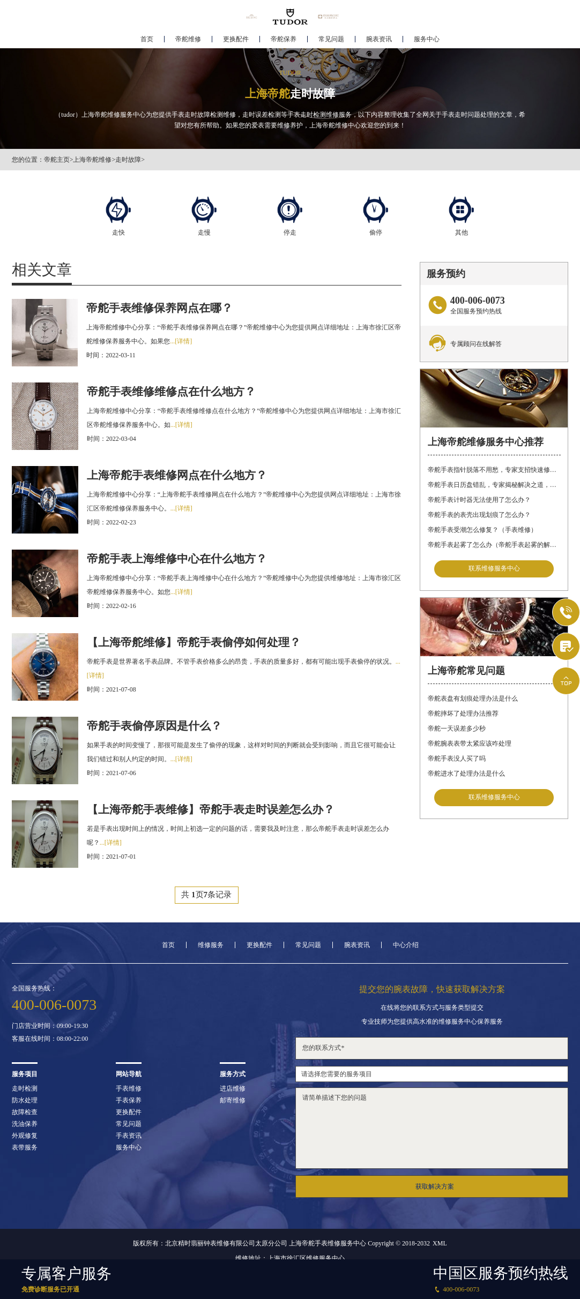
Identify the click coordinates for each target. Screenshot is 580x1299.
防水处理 (25, 1100)
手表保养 (129, 1100)
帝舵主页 (57, 159)
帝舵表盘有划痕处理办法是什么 (473, 698)
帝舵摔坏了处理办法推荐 (463, 713)
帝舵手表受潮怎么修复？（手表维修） (482, 529)
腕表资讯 (379, 40)
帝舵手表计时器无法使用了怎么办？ (479, 499)
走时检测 (25, 1088)
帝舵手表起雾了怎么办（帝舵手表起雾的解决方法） (494, 544)
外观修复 (25, 1135)
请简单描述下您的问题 (431, 1128)
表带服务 (25, 1147)
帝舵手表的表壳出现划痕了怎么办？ (479, 514)
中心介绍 (406, 945)
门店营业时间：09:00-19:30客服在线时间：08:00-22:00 (50, 1032)
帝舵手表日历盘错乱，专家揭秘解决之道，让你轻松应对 (494, 484)
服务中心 (427, 40)
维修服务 (211, 945)
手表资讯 (129, 1135)
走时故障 (128, 159)
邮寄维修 (233, 1100)
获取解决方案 (434, 1186)
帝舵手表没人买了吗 (457, 758)
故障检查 (25, 1112)
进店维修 (233, 1088)
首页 (146, 40)
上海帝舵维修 (92, 159)
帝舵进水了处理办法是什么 (466, 773)
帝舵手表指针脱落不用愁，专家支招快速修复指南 (494, 469)
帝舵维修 (188, 40)
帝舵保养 (283, 40)
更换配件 (236, 40)
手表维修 (129, 1088)
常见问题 (331, 40)
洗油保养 (25, 1124)
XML (440, 1243)
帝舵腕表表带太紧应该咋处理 (469, 743)
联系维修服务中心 (494, 569)
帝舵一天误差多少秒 (457, 728)
